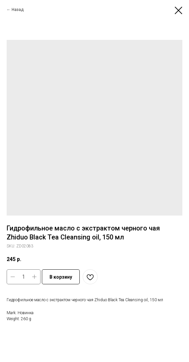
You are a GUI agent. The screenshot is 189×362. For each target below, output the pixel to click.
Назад (18, 9)
